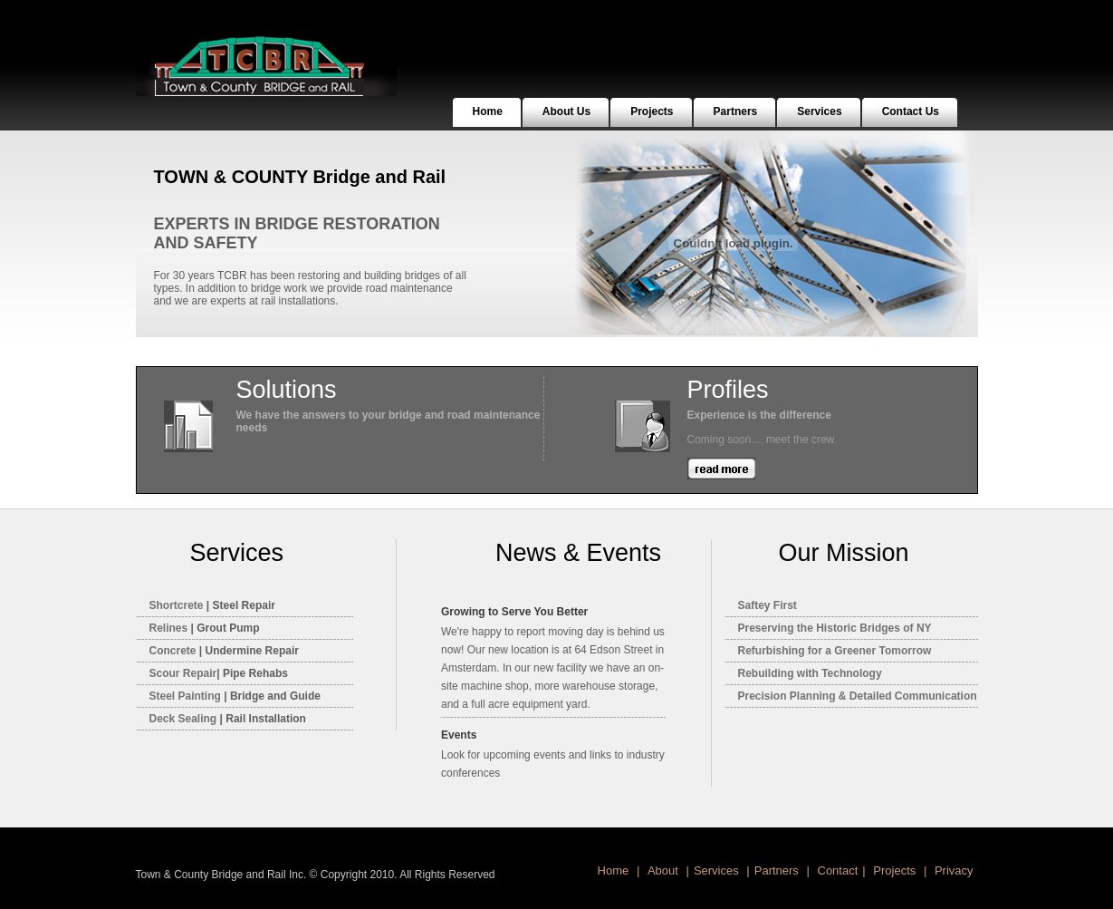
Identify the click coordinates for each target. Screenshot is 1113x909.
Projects (896, 870)
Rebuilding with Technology (810, 673)
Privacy (952, 870)
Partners (778, 870)
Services (718, 870)
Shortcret (176, 605)
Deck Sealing (183, 718)
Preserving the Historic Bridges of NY (835, 628)
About (665, 870)
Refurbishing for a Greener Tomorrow (835, 650)
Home (615, 870)
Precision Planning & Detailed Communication (857, 696)
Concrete (173, 650)
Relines (168, 628)
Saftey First (767, 605)
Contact (836, 870)
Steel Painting (187, 696)
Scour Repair (183, 673)
